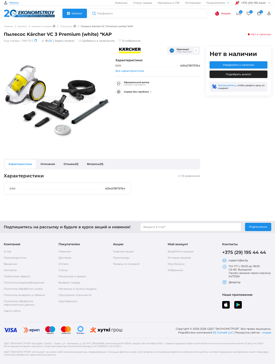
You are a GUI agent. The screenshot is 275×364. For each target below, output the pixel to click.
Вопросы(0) (95, 164)
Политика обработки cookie (23, 288)
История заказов (179, 257)
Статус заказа (142, 3)
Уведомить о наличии (238, 65)
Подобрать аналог (238, 74)
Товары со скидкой (126, 264)
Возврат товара (69, 282)
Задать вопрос (65, 40)
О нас (8, 251)
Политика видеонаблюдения (24, 282)
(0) (50, 40)
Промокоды (121, 257)
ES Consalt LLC (223, 332)
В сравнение (189, 176)
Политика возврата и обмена (24, 295)
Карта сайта (12, 311)
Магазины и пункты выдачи (77, 288)
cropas (266, 332)
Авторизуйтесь (227, 85)
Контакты (10, 270)
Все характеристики (129, 71)
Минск (14, 2)
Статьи (63, 270)
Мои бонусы (176, 264)
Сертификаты (68, 301)
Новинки (121, 3)
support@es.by (235, 260)
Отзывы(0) (71, 164)
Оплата (63, 264)
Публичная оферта (17, 276)
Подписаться (258, 226)
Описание (48, 164)
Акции (222, 13)
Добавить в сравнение (96, 40)
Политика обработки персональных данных (19, 303)
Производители (15, 257)
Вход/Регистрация (181, 251)
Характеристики (20, 164)
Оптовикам (193, 3)
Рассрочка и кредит (72, 276)
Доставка (64, 257)
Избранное (175, 270)
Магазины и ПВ (168, 3)
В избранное (129, 40)
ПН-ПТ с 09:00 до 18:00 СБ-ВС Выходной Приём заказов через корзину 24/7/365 (246, 271)
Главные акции (123, 251)
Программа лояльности (75, 295)
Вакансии (10, 264)
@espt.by (231, 282)
